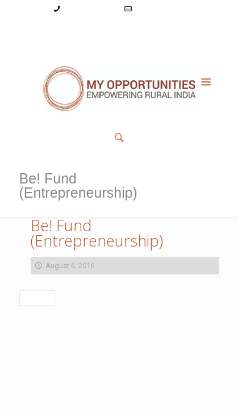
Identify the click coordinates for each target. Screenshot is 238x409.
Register (120, 30)
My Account (53, 30)
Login (89, 30)
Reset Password (169, 30)
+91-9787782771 (90, 9)
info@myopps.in (160, 9)
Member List (119, 42)
